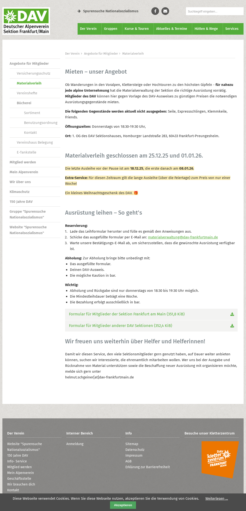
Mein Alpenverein (24, 172)
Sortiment (32, 113)
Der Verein (88, 29)
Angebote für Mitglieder (29, 63)
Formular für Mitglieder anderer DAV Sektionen (120, 325)
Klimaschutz (20, 192)
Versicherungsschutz (33, 73)
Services (232, 29)
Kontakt (30, 132)
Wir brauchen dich (21, 484)
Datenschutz (134, 450)
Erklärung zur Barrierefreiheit (147, 467)
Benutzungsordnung (40, 123)
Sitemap (131, 444)
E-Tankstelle (26, 152)
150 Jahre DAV (21, 201)
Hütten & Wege (206, 29)
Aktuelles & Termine (171, 29)
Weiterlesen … (216, 498)
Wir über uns (20, 182)
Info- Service (17, 461)
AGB (128, 461)
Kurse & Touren (137, 29)
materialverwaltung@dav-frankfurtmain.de (183, 237)
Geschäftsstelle (19, 479)
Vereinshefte (27, 93)
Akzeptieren (123, 505)
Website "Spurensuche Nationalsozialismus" (28, 230)
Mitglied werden (23, 162)
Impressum (133, 456)
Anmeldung (74, 444)
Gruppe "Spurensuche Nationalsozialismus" (28, 214)
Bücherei (24, 103)
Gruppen (110, 29)
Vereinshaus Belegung (35, 142)
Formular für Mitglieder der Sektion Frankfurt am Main (126, 314)
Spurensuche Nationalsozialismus (108, 11)
